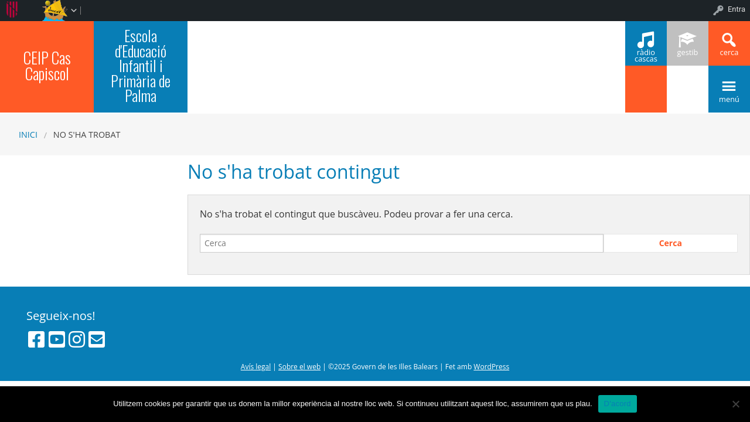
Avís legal (256, 367)
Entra (736, 9)
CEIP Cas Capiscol (47, 65)
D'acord (617, 403)
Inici (28, 134)
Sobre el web (299, 367)
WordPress (491, 367)
